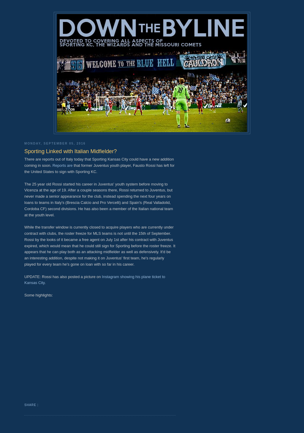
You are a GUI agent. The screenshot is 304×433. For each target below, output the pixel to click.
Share (30, 405)
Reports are (62, 165)
